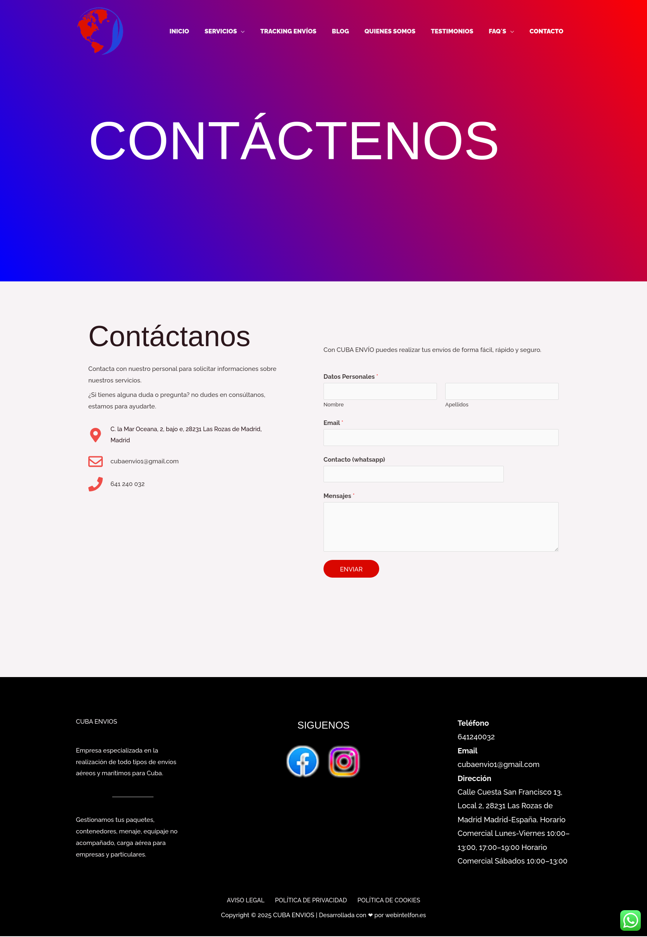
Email (333, 423)
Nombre (334, 404)
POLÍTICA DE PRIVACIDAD (310, 901)
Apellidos (456, 404)
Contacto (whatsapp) (354, 460)
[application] (261, 31)
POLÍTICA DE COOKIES (386, 901)
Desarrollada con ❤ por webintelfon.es (372, 916)
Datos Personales (351, 376)
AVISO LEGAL (247, 901)
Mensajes (339, 497)
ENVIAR (351, 571)
